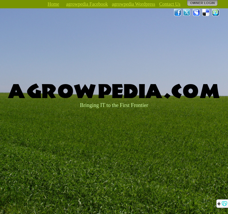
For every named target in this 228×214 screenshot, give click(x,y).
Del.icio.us (206, 12)
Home (53, 4)
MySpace (196, 12)
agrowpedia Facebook (87, 4)
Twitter (187, 12)
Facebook (177, 12)
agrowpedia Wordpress (133, 4)
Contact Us (170, 4)
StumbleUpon (215, 12)
